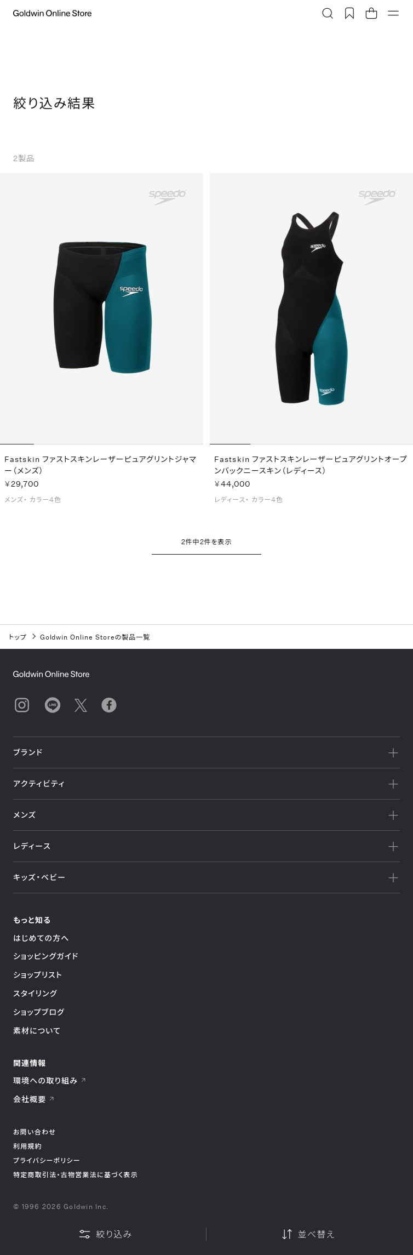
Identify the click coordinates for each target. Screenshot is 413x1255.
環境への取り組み (50, 1080)
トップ (18, 636)
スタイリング (35, 993)
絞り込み (105, 1234)
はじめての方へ (41, 938)
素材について (37, 1030)
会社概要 (34, 1099)
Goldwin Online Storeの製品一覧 (95, 636)
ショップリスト (37, 974)
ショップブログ (39, 1012)
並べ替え (307, 1234)
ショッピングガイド (45, 956)
